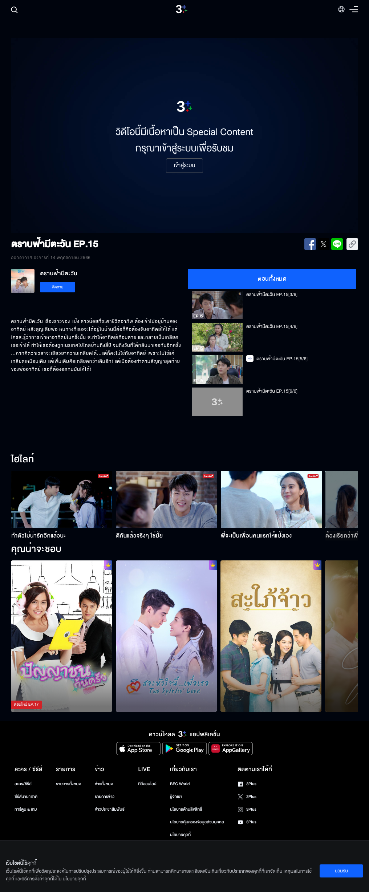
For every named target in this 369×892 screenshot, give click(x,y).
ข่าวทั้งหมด (104, 783)
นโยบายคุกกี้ (180, 834)
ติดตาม (58, 287)
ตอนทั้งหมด (272, 279)
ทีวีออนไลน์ (147, 783)
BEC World (180, 783)
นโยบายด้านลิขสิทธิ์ (186, 809)
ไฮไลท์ (22, 460)
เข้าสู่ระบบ (184, 165)
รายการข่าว (104, 796)
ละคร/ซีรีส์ (23, 783)
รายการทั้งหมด (68, 783)
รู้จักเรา (176, 796)
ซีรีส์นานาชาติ (26, 796)
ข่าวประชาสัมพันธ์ (110, 809)
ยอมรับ (341, 871)
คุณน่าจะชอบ (36, 549)
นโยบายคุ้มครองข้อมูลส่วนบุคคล (197, 822)
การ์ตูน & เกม (26, 809)
